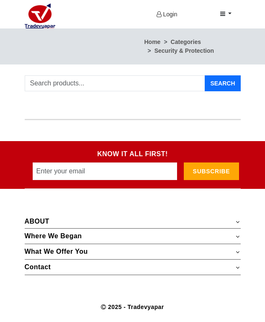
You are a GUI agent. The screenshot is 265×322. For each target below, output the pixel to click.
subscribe (211, 171)
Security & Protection (184, 50)
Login (167, 14)
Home (152, 42)
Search (222, 83)
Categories (186, 42)
